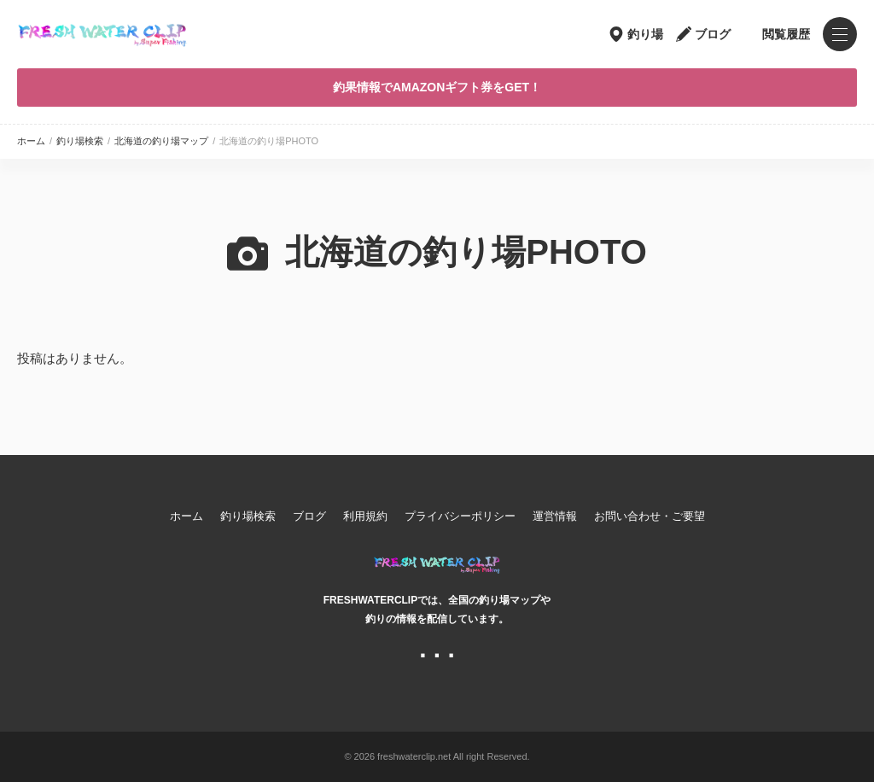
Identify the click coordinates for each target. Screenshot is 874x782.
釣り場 (645, 34)
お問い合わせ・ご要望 (649, 516)
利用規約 (365, 516)
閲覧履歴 (786, 34)
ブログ (713, 34)
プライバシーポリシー (460, 516)
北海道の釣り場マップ (161, 141)
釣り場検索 (79, 141)
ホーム (31, 141)
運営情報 (555, 516)
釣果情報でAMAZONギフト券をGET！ (437, 87)
